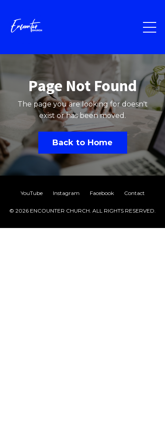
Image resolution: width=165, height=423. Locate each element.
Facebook (102, 193)
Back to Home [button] (82, 142)
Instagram (66, 193)
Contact (134, 193)
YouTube (32, 193)
